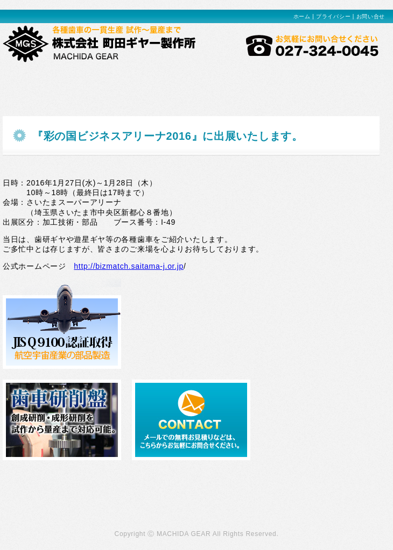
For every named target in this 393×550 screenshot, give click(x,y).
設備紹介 (137, 81)
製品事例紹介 (83, 81)
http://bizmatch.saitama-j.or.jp (129, 266)
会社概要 (299, 81)
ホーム (302, 16)
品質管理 (245, 81)
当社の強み (30, 81)
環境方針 (191, 81)
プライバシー (333, 16)
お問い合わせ (353, 81)
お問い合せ (370, 16)
